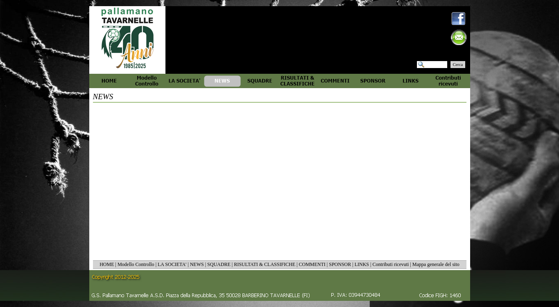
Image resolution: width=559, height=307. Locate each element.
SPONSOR (340, 264)
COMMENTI (312, 264)
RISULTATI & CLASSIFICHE (264, 264)
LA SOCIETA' (172, 264)
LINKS (362, 264)
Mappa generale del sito (435, 264)
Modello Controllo (136, 264)
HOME (107, 264)
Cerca (458, 64)
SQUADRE (219, 264)
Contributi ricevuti (390, 264)
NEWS (197, 264)
